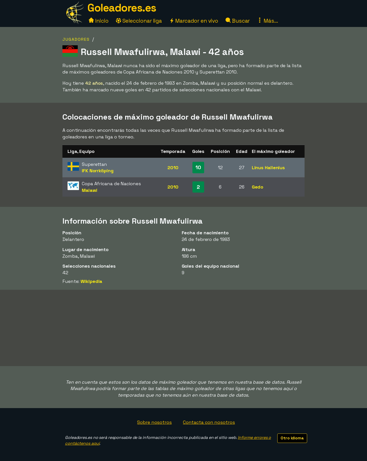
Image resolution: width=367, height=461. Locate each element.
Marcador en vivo (193, 20)
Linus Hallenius (268, 167)
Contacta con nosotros (209, 422)
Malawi (89, 190)
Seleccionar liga (139, 20)
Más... (267, 20)
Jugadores (76, 39)
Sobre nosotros (154, 422)
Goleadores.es (121, 8)
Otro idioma (292, 438)
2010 (172, 167)
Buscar (238, 20)
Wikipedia (91, 281)
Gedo (258, 187)
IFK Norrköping (98, 171)
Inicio (98, 20)
